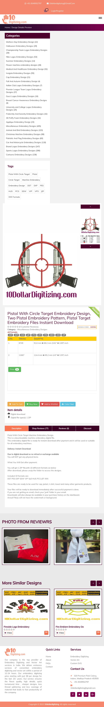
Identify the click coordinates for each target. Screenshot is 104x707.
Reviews (64, 428)
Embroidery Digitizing (79, 656)
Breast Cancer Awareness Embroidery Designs (26, 101)
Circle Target (14, 180)
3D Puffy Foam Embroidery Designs (23, 118)
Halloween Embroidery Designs (21, 46)
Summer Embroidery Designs (20, 61)
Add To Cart (15, 404)
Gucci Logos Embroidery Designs (22, 96)
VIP (30, 191)
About (48, 660)
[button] (100, 17)
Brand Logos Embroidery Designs (23, 146)
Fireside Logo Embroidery (16, 626)
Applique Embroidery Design (20, 122)
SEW (24, 191)
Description (16, 428)
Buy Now (32, 404)
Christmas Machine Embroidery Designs (25, 134)
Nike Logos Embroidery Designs (21, 57)
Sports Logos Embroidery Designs (23, 150)
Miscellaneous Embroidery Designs (23, 126)
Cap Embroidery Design (18, 77)
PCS (17, 191)
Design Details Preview (22, 27)
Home (7, 27)
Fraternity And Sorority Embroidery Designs (26, 114)
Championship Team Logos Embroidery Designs (26, 51)
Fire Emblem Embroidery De (70, 626)
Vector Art (74, 660)
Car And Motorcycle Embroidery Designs (26, 142)
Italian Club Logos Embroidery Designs (24, 85)
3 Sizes (8, 633)
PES (42, 185)
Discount (87, 428)
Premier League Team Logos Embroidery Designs (23, 90)
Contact (49, 666)
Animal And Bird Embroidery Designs (24, 130)
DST (29, 185)
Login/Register (57, 11)
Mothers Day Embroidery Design (22, 42)
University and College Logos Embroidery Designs (24, 108)
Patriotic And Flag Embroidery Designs (24, 138)
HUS (11, 191)
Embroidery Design (17, 185)
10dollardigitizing (51, 704)
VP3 (36, 191)
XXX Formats (14, 197)
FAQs (48, 663)
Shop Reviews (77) (40, 428)
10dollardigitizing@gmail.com (61, 3)
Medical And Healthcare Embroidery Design (27, 69)
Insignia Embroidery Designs (20, 73)
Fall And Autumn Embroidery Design (23, 81)
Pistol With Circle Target (19, 174)
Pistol (34, 174)
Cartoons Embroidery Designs (21, 154)
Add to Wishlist (49, 404)
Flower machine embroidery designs (23, 65)
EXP (35, 185)
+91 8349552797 (33, 3)
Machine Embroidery (31, 180)
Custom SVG (76, 663)
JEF (42, 191)
